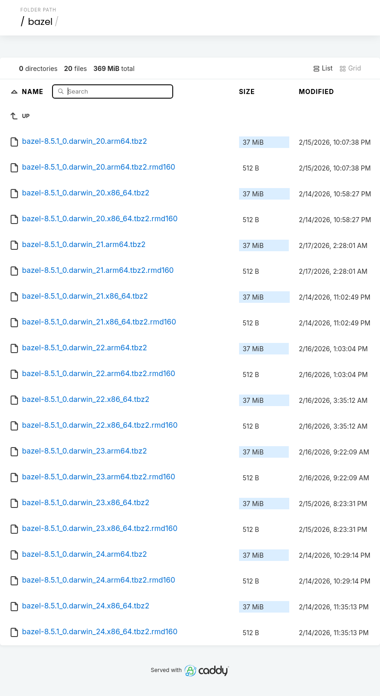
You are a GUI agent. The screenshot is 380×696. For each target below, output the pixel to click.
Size (247, 91)
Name (34, 91)
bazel (40, 21)
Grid (350, 68)
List (323, 68)
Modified (316, 91)
